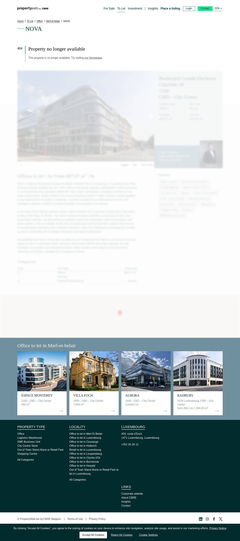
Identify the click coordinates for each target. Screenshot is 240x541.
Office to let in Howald (82, 465)
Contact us (211, 165)
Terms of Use (75, 519)
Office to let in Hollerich (83, 445)
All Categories (25, 459)
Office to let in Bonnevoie (84, 461)
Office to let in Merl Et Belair (85, 433)
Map (134, 165)
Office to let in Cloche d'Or (84, 457)
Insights (125, 501)
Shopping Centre (27, 453)
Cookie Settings (148, 535)
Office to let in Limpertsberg (85, 453)
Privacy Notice (217, 528)
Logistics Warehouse (29, 437)
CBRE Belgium (52, 519)
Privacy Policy (97, 519)
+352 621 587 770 (169, 160)
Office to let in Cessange (83, 441)
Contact (125, 505)
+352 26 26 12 (129, 444)
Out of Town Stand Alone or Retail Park (40, 449)
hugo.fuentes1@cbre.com (174, 156)
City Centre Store (27, 445)
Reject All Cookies (121, 535)
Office (20, 433)
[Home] (32, 8)
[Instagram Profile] (207, 519)
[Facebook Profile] (214, 519)
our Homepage (93, 57)
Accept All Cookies (93, 535)
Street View (147, 165)
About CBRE (128, 497)
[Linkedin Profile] (201, 519)
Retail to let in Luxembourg (85, 449)
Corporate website (132, 493)
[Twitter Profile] (221, 519)
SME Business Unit (28, 441)
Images (124, 165)
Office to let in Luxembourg (85, 437)
